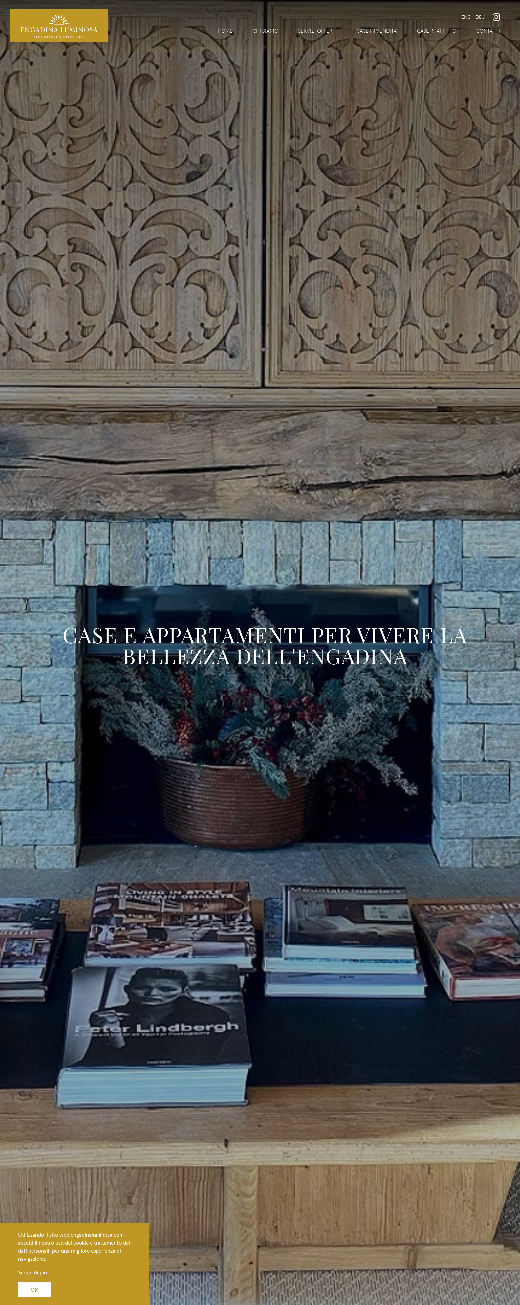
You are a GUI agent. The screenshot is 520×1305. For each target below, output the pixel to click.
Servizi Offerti (317, 31)
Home (225, 31)
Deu (480, 17)
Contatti (488, 31)
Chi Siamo (265, 31)
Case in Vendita (377, 31)
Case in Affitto (436, 31)
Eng (466, 17)
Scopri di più (32, 1272)
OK (34, 1289)
